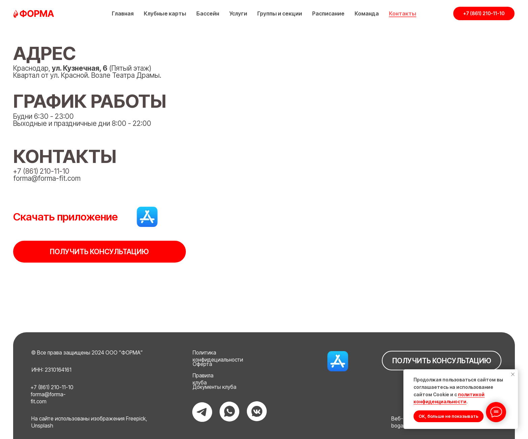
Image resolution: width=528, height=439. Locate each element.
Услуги (238, 13)
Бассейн (207, 13)
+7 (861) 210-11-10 (41, 171)
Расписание (328, 13)
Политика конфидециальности (218, 356)
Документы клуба (214, 387)
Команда (367, 13)
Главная (123, 13)
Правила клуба (203, 379)
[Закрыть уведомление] (512, 374)
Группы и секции (279, 13)
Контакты (402, 13)
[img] (147, 217)
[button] (99, 252)
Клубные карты (165, 13)
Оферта (202, 364)
